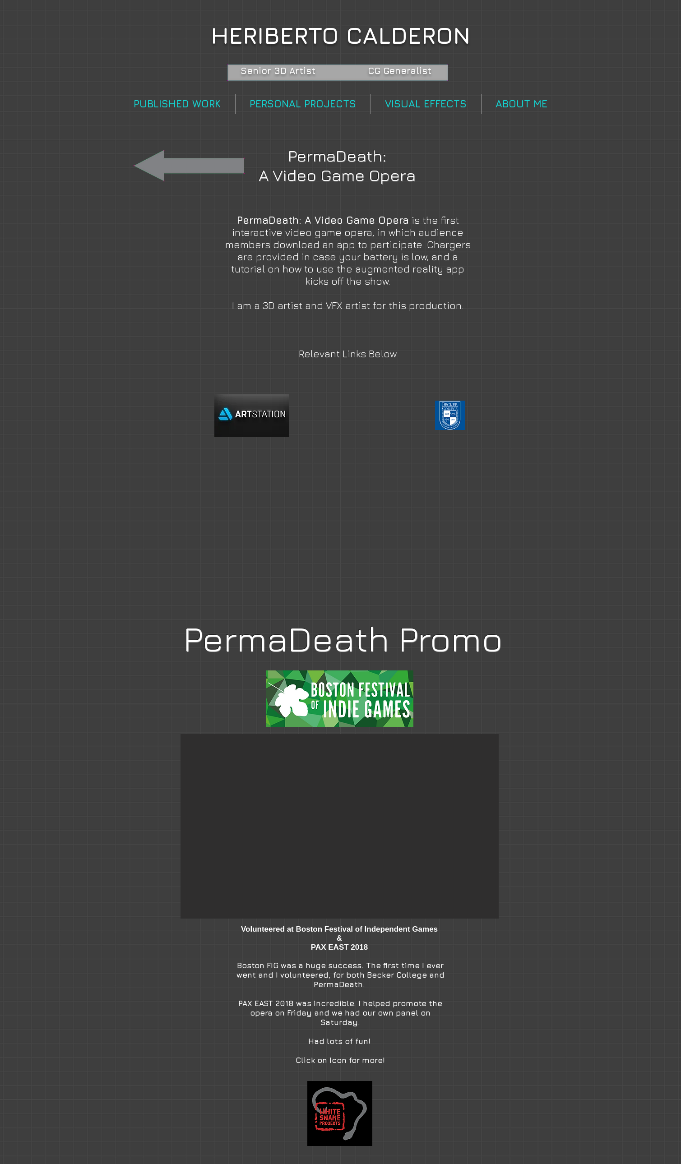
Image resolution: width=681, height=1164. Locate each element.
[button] (340, 826)
